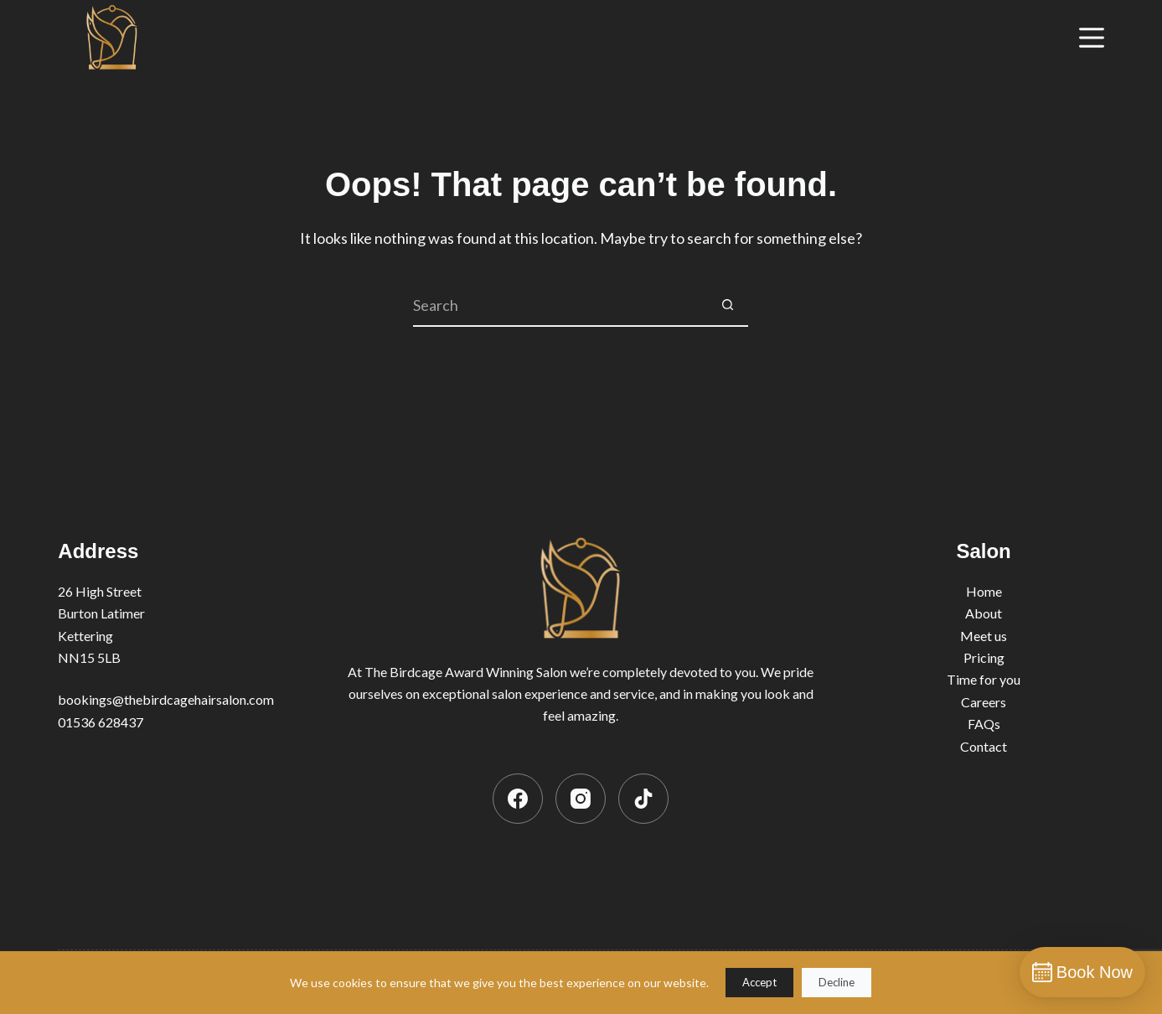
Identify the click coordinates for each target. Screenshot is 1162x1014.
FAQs (984, 724)
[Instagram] (580, 798)
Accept (759, 982)
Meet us (983, 636)
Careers (983, 702)
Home (984, 591)
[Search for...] (559, 306)
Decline (837, 982)
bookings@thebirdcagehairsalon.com (166, 699)
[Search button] (727, 306)
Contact (983, 746)
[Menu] (1091, 37)
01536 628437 (100, 722)
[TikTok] (643, 798)
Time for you (983, 679)
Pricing (983, 657)
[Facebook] (518, 798)
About (983, 613)
